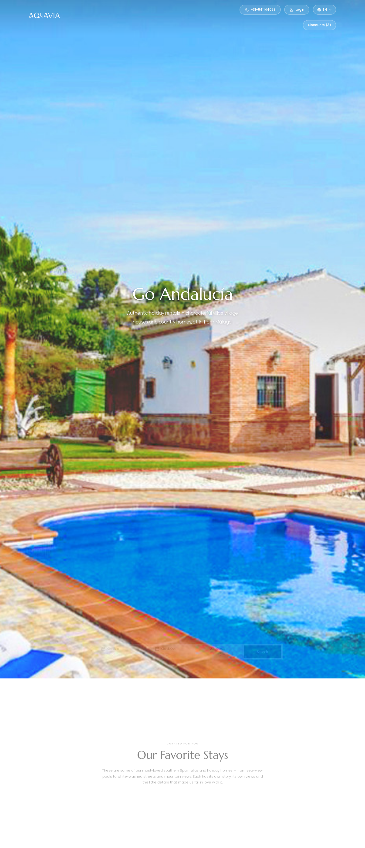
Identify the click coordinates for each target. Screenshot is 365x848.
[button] (107, 652)
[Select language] (324, 10)
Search (266, 651)
